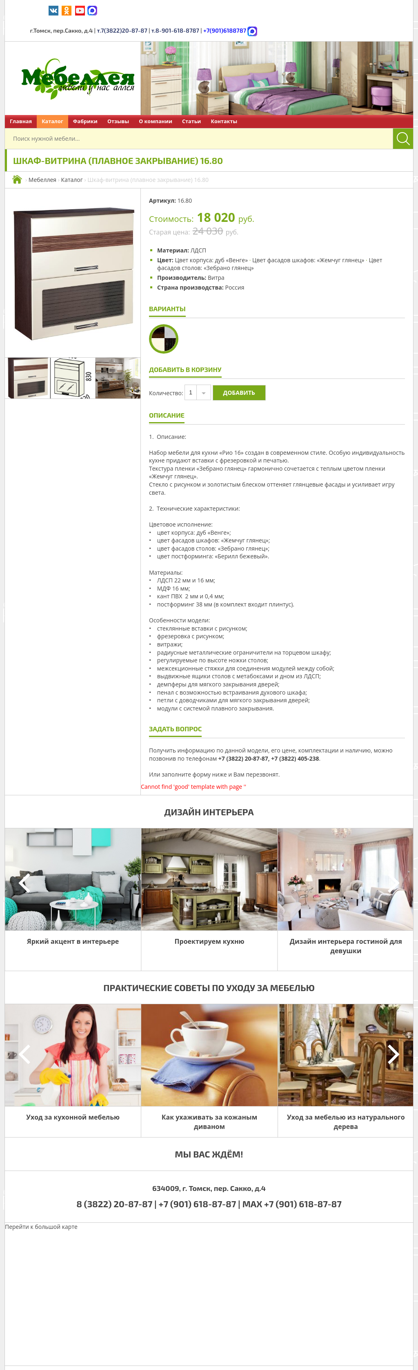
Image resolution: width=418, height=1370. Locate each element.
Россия (234, 266)
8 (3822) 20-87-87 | (117, 1182)
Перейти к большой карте (41, 1206)
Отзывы (118, 100)
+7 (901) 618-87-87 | (199, 1182)
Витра (216, 257)
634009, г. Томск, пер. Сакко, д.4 (209, 1167)
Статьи (191, 100)
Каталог (52, 100)
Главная (21, 100)
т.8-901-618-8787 (307, 10)
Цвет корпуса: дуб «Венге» (211, 239)
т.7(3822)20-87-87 (255, 10)
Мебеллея (42, 159)
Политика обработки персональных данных (283, 1357)
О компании (155, 100)
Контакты (224, 100)
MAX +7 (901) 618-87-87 (292, 1182)
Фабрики (85, 100)
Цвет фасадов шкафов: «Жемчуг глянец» (308, 239)
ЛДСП (198, 229)
